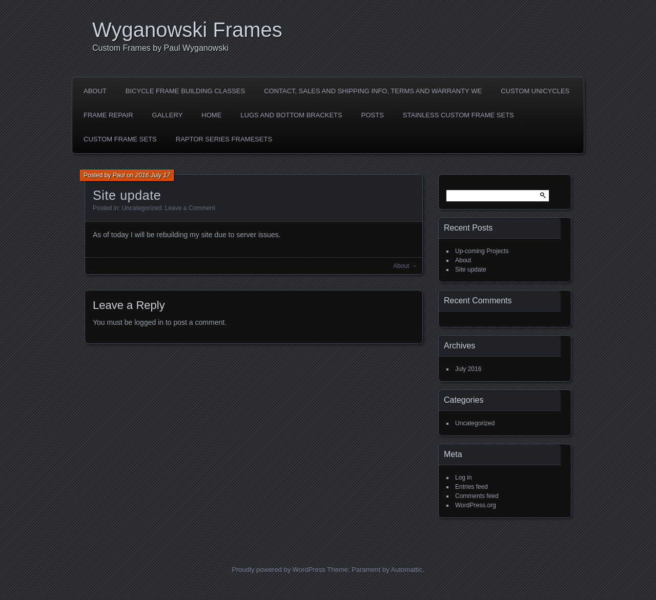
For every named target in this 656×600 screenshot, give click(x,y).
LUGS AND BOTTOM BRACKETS (291, 115)
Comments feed (477, 496)
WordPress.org (475, 505)
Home (211, 115)
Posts (372, 115)
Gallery (167, 115)
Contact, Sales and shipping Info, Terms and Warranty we (373, 91)
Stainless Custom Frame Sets (458, 115)
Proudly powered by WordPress (278, 569)
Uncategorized (141, 208)
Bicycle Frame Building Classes (185, 91)
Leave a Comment (190, 208)
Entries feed (471, 486)
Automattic (406, 569)
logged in (148, 322)
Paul (119, 175)
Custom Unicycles (535, 91)
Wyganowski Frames (187, 29)
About (95, 91)
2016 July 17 (152, 175)
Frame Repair (108, 115)
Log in (463, 477)
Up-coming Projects (482, 251)
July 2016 (468, 369)
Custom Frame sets (120, 139)
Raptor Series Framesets (224, 139)
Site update (470, 269)
